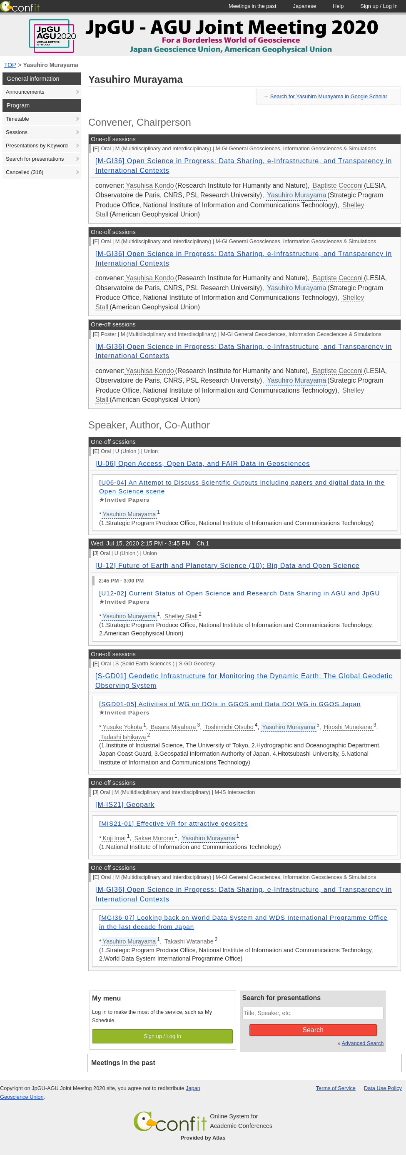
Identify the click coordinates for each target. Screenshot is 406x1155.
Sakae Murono (153, 838)
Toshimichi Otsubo (229, 727)
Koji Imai (114, 838)
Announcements (25, 92)
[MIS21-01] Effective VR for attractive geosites (173, 823)
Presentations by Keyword (37, 145)
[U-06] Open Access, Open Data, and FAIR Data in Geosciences (202, 463)
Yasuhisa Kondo (150, 185)
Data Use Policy (383, 1088)
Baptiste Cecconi (338, 185)
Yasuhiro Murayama (50, 65)
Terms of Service (336, 1088)
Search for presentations (35, 159)
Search (313, 1029)
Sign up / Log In (162, 1036)
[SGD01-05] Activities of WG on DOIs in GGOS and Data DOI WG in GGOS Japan (230, 703)
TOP (10, 65)
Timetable (17, 119)
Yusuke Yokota (122, 727)
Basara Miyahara (173, 727)
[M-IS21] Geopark (124, 804)
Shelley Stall (180, 616)
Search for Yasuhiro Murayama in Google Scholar (328, 96)
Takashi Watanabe (189, 941)
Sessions (16, 132)
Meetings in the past (123, 1062)
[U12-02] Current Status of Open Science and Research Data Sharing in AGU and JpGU (239, 593)
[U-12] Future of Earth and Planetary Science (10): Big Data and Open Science (227, 565)
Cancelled (24, 172)
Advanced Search (362, 1043)
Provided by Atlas (203, 1138)
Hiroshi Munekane (348, 727)
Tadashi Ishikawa (123, 737)
